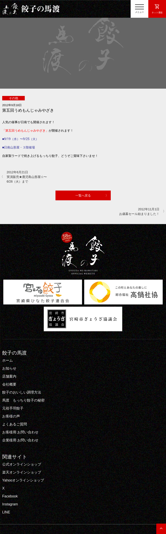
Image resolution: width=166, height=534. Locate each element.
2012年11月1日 (137, 211)
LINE (6, 512)
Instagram (10, 504)
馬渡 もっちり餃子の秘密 (23, 400)
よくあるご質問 (14, 424)
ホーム (7, 360)
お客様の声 (11, 416)
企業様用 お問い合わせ (20, 440)
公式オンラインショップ (21, 464)
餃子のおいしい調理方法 (21, 392)
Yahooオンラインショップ (23, 480)
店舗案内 (9, 376)
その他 (13, 98)
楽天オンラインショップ (21, 472)
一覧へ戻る (83, 195)
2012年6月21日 (29, 177)
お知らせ (9, 368)
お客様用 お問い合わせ (20, 432)
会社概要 (9, 384)
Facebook (10, 496)
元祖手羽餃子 (12, 408)
